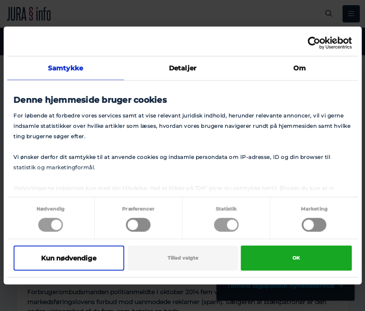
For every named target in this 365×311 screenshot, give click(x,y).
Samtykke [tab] (65, 68)
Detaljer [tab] (182, 68)
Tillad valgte (183, 258)
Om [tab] (299, 68)
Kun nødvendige (68, 258)
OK (296, 258)
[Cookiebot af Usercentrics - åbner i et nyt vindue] (314, 43)
